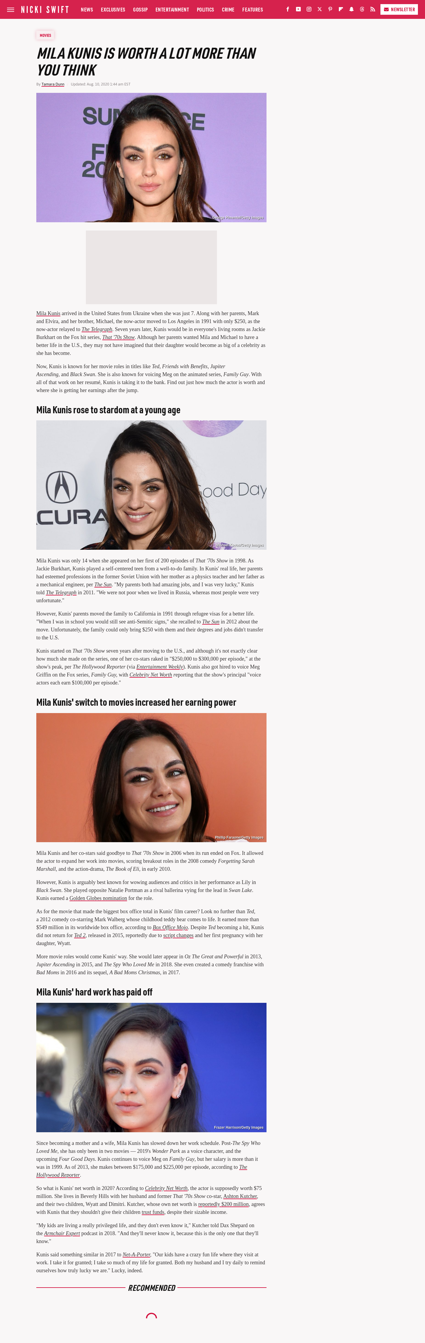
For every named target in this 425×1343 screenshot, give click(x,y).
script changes (178, 935)
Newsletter (399, 9)
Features (252, 9)
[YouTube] (298, 10)
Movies (45, 35)
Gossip (140, 9)
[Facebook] (288, 10)
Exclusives (113, 9)
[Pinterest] (330, 10)
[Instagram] (309, 10)
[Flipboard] (341, 10)
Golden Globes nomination (98, 898)
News (87, 9)
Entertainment (172, 9)
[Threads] (362, 10)
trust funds (153, 1212)
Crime (228, 9)
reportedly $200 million (223, 1204)
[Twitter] (320, 10)
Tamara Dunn (53, 84)
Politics (205, 9)
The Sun (103, 584)
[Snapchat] (351, 10)
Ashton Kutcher (240, 1196)
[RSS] (373, 10)
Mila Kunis (48, 313)
